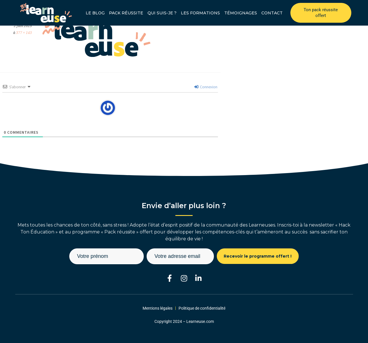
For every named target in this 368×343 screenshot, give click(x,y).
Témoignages (240, 13)
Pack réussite (126, 13)
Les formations (200, 13)
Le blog (95, 13)
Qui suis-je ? (162, 13)
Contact (272, 13)
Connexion (205, 86)
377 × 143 (24, 33)
